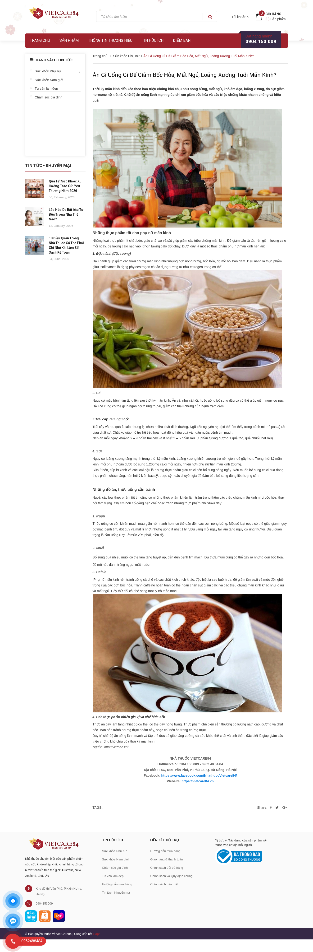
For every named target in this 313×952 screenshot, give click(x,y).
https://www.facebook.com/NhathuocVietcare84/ (199, 775)
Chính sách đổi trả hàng (166, 867)
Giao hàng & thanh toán (166, 859)
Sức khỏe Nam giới (49, 80)
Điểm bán (182, 40)
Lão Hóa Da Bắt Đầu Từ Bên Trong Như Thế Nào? (66, 214)
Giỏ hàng (273, 14)
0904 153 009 (260, 41)
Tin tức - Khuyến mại (116, 892)
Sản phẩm (69, 40)
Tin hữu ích (152, 40)
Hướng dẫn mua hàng (117, 884)
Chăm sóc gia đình (49, 97)
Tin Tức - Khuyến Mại (48, 165)
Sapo (96, 934)
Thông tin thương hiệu (110, 40)
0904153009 (44, 903)
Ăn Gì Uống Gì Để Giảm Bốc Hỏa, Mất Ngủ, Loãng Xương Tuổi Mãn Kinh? (184, 75)
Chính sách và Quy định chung (171, 876)
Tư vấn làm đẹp (46, 88)
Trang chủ (40, 40)
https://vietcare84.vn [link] (197, 781)
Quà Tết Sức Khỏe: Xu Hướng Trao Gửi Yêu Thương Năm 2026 (65, 186)
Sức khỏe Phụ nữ (48, 71)
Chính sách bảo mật (164, 884)
